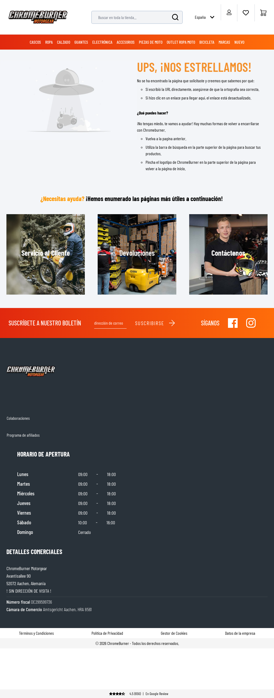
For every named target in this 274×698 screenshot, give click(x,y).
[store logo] (38, 17)
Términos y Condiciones (36, 633)
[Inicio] (263, 12)
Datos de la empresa (240, 633)
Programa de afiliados (23, 434)
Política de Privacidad (107, 633)
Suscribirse (155, 323)
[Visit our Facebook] (233, 323)
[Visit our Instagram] (251, 323)
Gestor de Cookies (174, 633)
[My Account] (229, 12)
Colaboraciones (18, 418)
